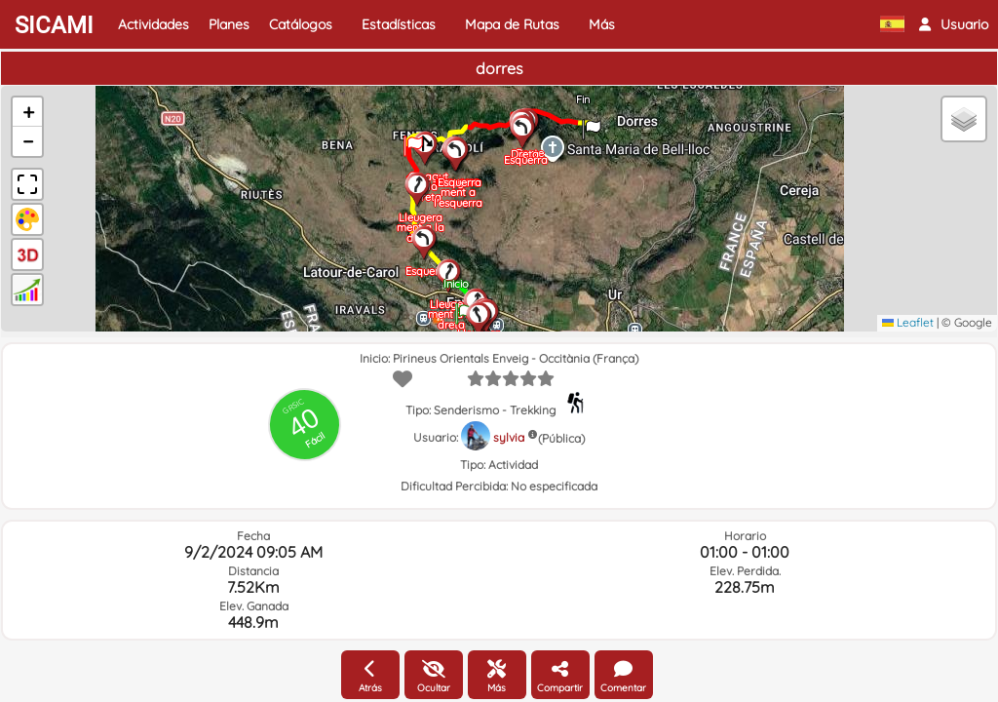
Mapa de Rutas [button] (512, 24)
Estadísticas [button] (399, 24)
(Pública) (561, 438)
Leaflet (908, 322)
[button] (953, 24)
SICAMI (54, 25)
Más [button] (602, 24)
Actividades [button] (153, 24)
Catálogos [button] (300, 24)
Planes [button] (229, 24)
